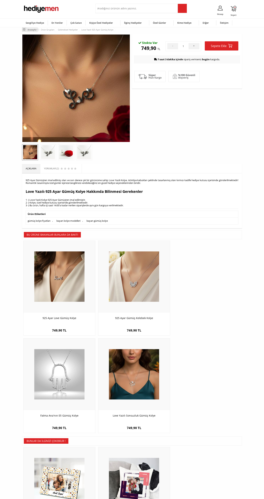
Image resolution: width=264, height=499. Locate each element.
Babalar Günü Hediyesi (145, 478)
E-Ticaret (120, 494)
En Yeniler (57, 22)
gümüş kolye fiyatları (39, 220)
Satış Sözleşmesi (32, 462)
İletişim (224, 22)
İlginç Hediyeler (133, 22)
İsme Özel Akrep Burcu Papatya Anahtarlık (159, 385)
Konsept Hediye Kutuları (109, 451)
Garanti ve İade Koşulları (36, 467)
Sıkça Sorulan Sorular (35, 478)
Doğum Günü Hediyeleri (146, 456)
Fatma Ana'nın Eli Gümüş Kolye (159, 297)
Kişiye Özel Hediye (69, 451)
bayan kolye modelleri (68, 220)
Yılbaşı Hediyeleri (142, 462)
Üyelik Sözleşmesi (33, 456)
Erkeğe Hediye (177, 451)
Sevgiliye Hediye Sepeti (109, 456)
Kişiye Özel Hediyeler (101, 22)
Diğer (206, 22)
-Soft (112, 494)
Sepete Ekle (221, 82)
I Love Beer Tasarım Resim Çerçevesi (49, 383)
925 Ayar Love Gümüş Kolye (49, 297)
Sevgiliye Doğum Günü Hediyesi (113, 462)
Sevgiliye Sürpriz (68, 473)
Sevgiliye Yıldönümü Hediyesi (112, 478)
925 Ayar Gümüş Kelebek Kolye (105, 297)
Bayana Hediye (178, 456)
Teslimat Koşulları (33, 451)
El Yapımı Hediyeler (70, 467)
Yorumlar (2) (234, 41)
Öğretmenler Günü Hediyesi (148, 473)
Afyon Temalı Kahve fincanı (214, 383)
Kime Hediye (184, 22)
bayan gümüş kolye (97, 220)
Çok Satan (76, 22)
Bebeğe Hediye (178, 467)
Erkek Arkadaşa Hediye (72, 456)
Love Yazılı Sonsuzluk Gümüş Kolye (214, 297)
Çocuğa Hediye (178, 462)
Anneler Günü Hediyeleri (146, 467)
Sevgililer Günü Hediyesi (146, 451)
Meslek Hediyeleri (69, 478)
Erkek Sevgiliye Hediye (108, 467)
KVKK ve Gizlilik (31, 473)
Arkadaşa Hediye (179, 473)
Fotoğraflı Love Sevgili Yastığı (104, 383)
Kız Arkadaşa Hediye (70, 462)
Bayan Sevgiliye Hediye (109, 473)
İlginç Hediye (177, 478)
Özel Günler (159, 22)
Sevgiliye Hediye (35, 22)
